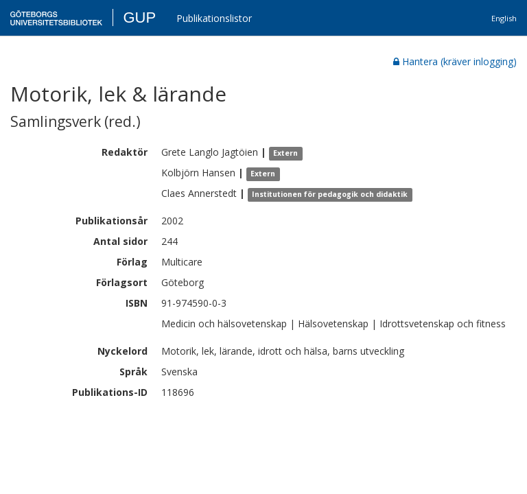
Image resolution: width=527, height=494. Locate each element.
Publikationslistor (214, 18)
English (504, 18)
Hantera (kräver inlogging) (455, 61)
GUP (139, 17)
